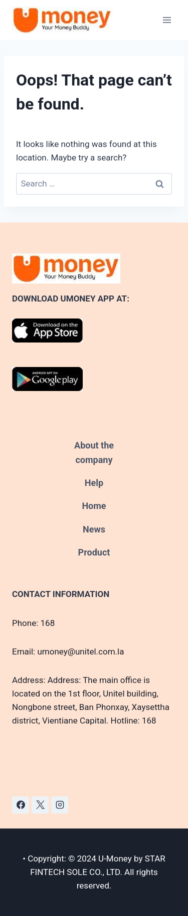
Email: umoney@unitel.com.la (68, 651)
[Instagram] (59, 805)
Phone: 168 (33, 623)
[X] (40, 805)
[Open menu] (166, 20)
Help (94, 483)
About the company (94, 452)
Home (94, 505)
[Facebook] (20, 805)
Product (94, 552)
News (94, 529)
